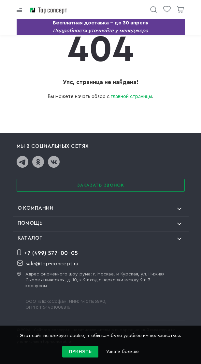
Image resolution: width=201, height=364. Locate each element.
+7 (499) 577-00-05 (47, 252)
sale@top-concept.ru (47, 263)
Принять (80, 351)
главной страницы (131, 96)
